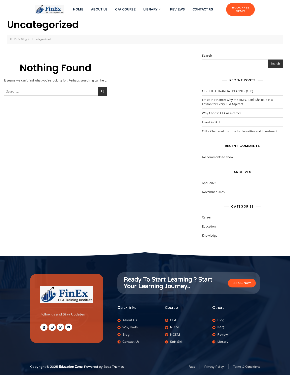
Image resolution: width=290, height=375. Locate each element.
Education (209, 227)
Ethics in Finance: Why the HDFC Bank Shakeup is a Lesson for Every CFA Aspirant (237, 102)
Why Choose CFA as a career (221, 113)
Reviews (177, 9)
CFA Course (125, 9)
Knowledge (209, 236)
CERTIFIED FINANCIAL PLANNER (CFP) (227, 91)
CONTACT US (203, 9)
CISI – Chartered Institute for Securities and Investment (239, 132)
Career (206, 218)
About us (98, 9)
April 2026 (209, 183)
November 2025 (213, 192)
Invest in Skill (211, 122)
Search (207, 56)
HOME (77, 9)
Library (152, 9)
